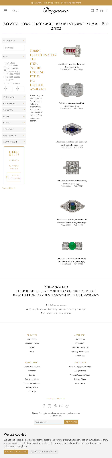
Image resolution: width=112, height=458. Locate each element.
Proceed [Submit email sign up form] (71, 422)
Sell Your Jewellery (80, 347)
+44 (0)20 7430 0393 (49, 291)
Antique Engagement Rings (80, 367)
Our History (32, 339)
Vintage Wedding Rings (80, 375)
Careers (32, 347)
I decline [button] (21, 451)
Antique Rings (80, 371)
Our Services (80, 356)
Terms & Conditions (32, 383)
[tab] (14, 40)
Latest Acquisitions (32, 367)
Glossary (32, 371)
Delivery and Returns (80, 351)
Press (32, 351)
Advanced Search (8, 188)
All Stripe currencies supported (57, 313)
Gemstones (80, 383)
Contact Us (80, 339)
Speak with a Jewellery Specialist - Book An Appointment (56, 2)
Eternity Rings (80, 379)
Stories (32, 375)
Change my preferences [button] (43, 451)
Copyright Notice (32, 379)
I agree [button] (9, 451)
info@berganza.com (57, 305)
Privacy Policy (32, 387)
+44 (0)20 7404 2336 (81, 291)
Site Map (32, 391)
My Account (80, 343)
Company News (32, 343)
